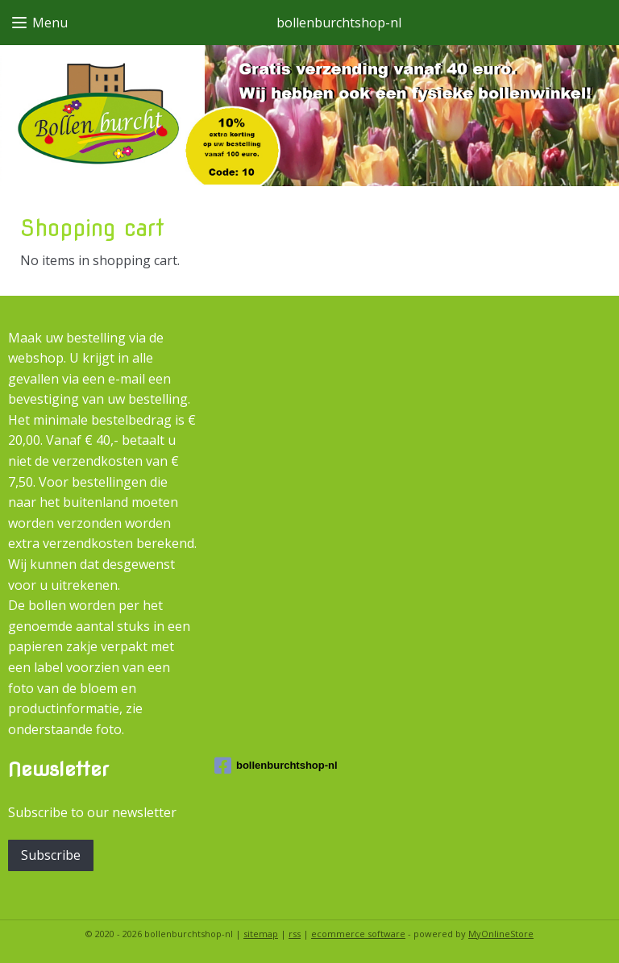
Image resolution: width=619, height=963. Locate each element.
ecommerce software (358, 934)
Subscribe (51, 855)
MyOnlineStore (501, 934)
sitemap (260, 934)
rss (295, 934)
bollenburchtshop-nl (276, 765)
